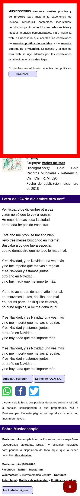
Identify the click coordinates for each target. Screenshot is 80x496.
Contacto (60, 475)
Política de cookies (64, 480)
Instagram (36, 469)
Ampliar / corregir (15, 378)
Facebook (20, 391)
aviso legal (40, 59)
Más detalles (23, 455)
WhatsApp (7, 391)
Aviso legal (9, 480)
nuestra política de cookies (32, 43)
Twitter (34, 391)
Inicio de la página (15, 490)
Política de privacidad (33, 480)
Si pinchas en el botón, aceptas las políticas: (40, 68)
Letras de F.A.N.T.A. (48, 378)
